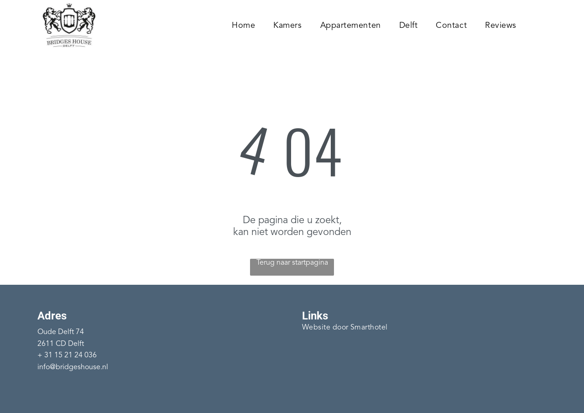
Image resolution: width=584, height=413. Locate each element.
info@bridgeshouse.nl (72, 367)
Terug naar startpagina (292, 263)
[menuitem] (243, 25)
